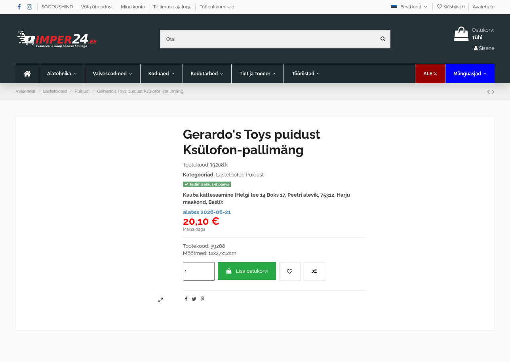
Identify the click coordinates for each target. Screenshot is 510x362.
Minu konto (134, 7)
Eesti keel (409, 7)
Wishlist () (451, 7)
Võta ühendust (97, 7)
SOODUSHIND (58, 7)
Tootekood (195, 165)
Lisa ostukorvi (246, 271)
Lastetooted (230, 175)
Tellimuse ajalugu (173, 7)
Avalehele (484, 7)
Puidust (255, 175)
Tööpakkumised (217, 7)
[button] (112, 73)
